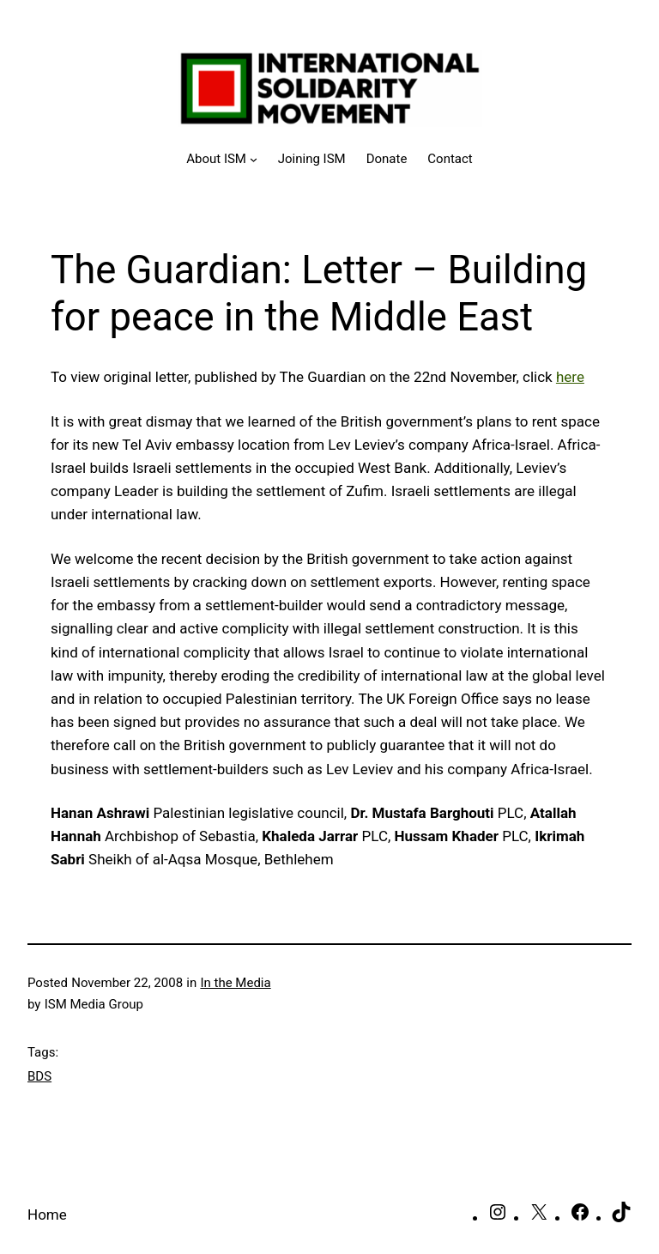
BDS (39, 1076)
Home (47, 1214)
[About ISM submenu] (221, 159)
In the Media (235, 982)
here (570, 376)
